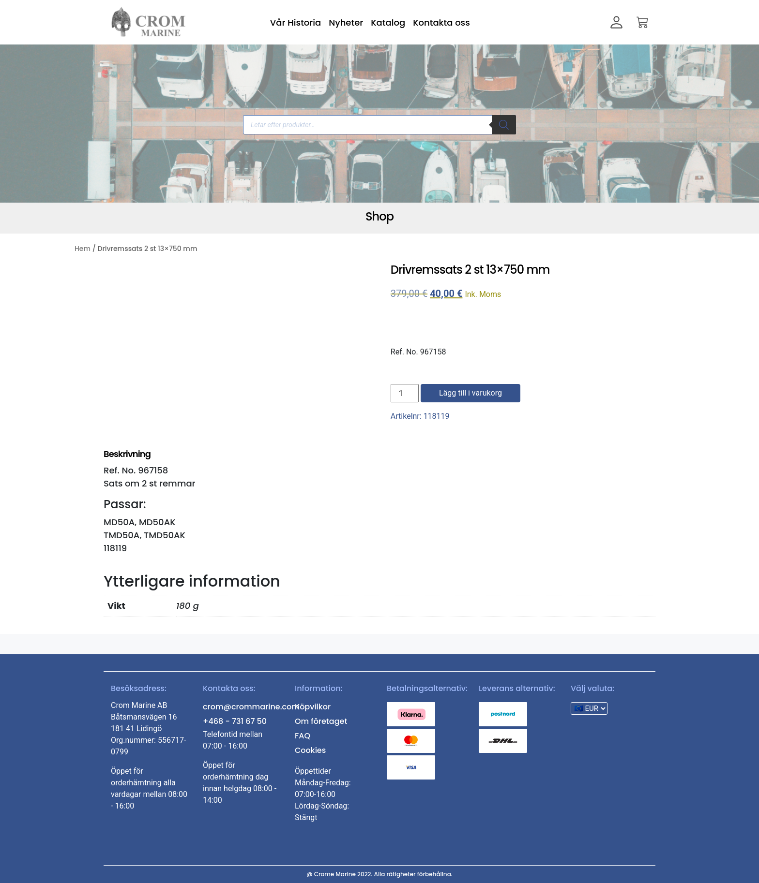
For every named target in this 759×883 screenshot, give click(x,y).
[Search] (504, 124)
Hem (83, 248)
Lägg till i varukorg (470, 392)
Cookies (310, 750)
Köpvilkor (313, 706)
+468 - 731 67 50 (235, 721)
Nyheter (346, 22)
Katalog (388, 22)
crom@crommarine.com (251, 706)
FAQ (302, 735)
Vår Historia (295, 22)
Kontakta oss (441, 22)
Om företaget (321, 721)
